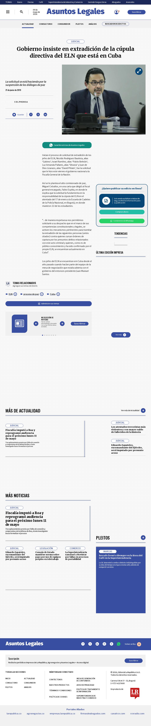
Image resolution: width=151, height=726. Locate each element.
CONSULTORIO (45, 24)
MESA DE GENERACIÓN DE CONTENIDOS (86, 679)
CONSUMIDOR (64, 24)
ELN (11, 294)
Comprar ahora (121, 212)
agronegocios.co (35, 713)
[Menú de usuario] (116, 12)
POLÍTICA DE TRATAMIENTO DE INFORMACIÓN (88, 690)
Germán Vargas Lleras (97, 2)
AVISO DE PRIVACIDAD (85, 685)
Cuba (52, 294)
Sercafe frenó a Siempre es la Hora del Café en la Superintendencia (120, 556)
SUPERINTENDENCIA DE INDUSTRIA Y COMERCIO (86, 697)
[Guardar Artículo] (18, 114)
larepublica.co (14, 713)
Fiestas (31, 2)
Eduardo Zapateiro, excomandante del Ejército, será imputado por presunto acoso (127, 449)
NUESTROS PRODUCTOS (59, 685)
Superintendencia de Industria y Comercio (65, 2)
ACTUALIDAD (28, 24)
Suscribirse (136, 12)
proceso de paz (31, 294)
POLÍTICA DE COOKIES (58, 697)
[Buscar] (21, 12)
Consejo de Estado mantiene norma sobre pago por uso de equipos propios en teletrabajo (48, 555)
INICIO (7, 678)
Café (41, 2)
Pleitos (103, 537)
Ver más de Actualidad (133, 410)
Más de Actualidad (22, 410)
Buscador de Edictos (115, 24)
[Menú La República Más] (7, 12)
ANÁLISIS (93, 24)
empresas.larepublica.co (62, 713)
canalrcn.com (118, 713)
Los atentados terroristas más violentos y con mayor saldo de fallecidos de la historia (128, 429)
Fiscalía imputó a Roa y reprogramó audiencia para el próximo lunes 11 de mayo (21, 434)
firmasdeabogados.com (92, 713)
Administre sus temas (48, 303)
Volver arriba (133, 644)
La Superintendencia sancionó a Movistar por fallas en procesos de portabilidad (76, 555)
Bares (19, 2)
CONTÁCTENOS (55, 679)
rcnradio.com (137, 713)
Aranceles (130, 2)
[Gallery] (49, 322)
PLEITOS (79, 24)
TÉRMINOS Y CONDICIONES (60, 690)
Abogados (116, 2)
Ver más (121, 334)
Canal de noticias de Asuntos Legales (66, 145)
